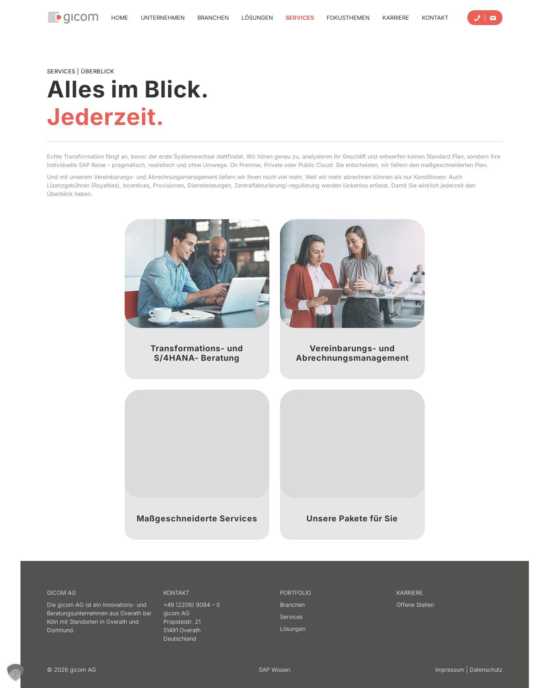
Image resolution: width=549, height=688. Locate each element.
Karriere (395, 17)
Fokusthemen (348, 17)
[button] (15, 672)
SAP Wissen (274, 669)
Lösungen (257, 17)
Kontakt (435, 17)
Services (300, 17)
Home (119, 17)
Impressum (450, 669)
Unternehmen (163, 17)
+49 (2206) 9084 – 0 (191, 604)
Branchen (213, 17)
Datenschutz (486, 669)
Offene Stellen (415, 604)
